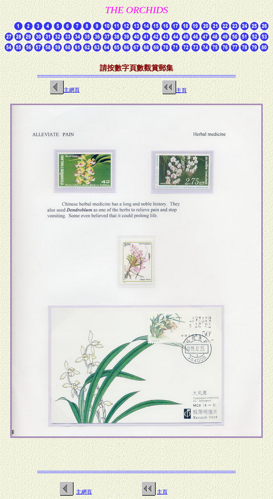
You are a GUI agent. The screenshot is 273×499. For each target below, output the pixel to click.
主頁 (181, 90)
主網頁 (84, 492)
